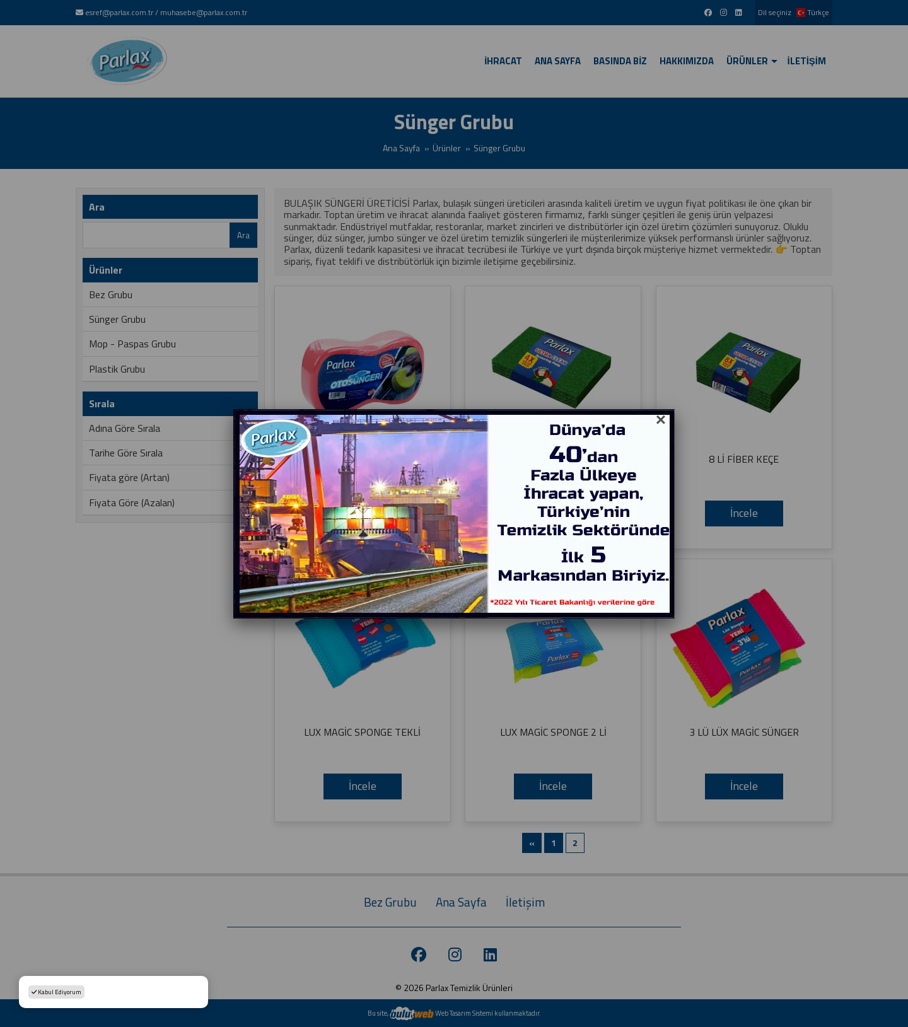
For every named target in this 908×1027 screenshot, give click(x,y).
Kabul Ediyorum (56, 992)
